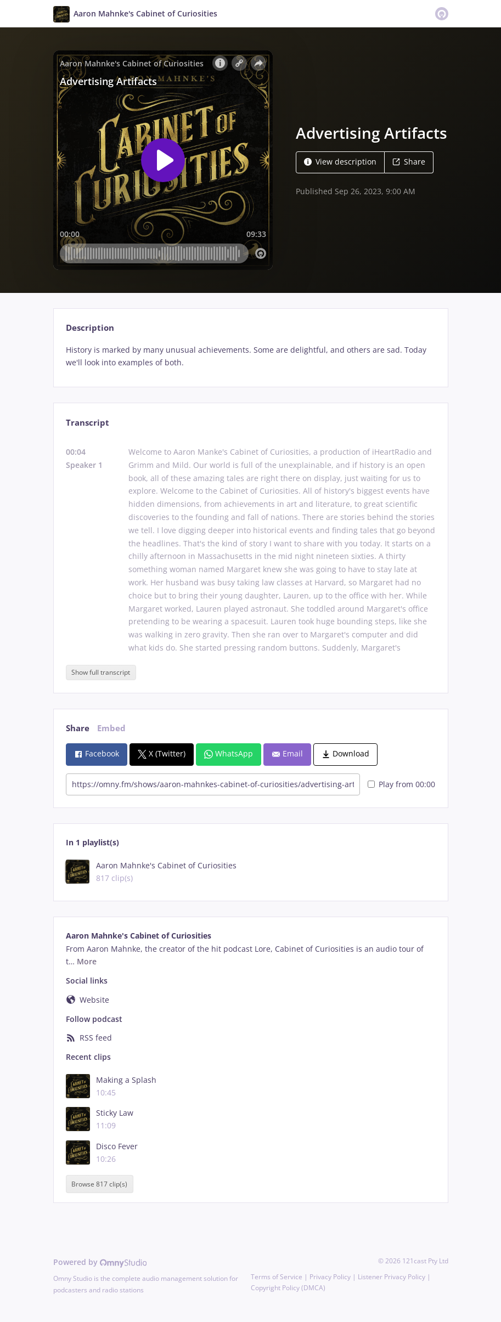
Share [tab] (77, 728)
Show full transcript (100, 672)
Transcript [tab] (87, 422)
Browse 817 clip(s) (99, 1184)
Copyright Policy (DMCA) (288, 1287)
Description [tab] (90, 328)
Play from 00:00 (401, 784)
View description (340, 161)
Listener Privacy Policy (391, 1276)
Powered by (100, 1262)
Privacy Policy (330, 1276)
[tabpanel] (250, 356)
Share (408, 161)
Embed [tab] (111, 728)
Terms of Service (276, 1276)
